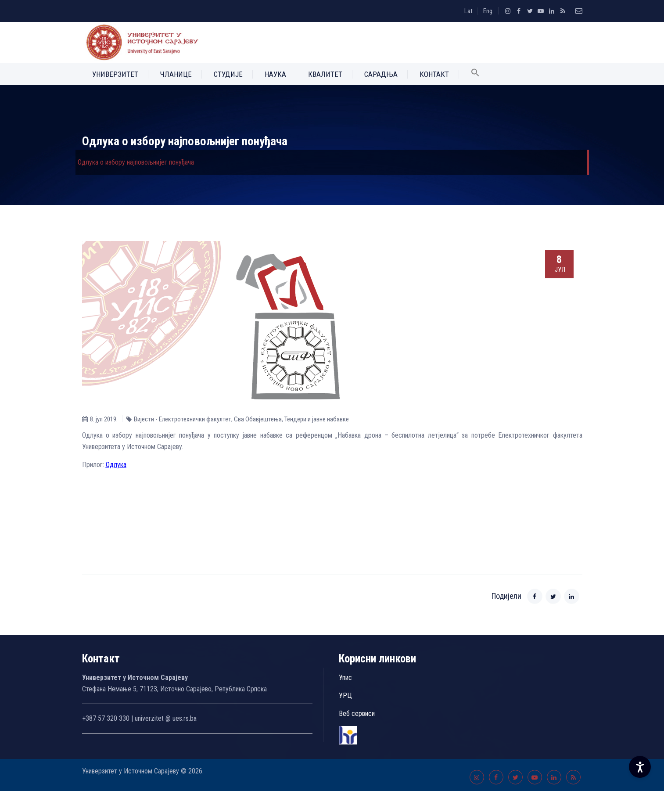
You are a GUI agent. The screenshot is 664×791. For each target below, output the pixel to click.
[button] (475, 74)
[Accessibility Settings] (640, 767)
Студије (228, 74)
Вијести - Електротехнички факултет (182, 419)
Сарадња (381, 74)
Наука (275, 74)
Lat (468, 11)
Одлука (116, 464)
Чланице (176, 74)
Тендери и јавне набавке (316, 419)
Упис (345, 677)
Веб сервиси (357, 713)
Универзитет (115, 74)
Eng (487, 11)
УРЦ (345, 695)
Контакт (434, 74)
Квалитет (325, 74)
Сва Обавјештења (258, 419)
